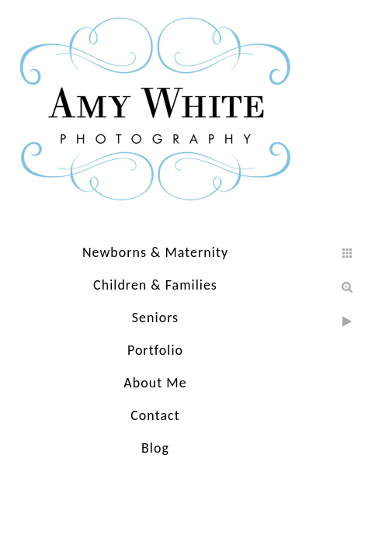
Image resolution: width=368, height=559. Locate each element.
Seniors (155, 317)
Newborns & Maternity (155, 252)
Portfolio (155, 350)
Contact (154, 415)
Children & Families (155, 284)
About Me (154, 382)
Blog (155, 448)
